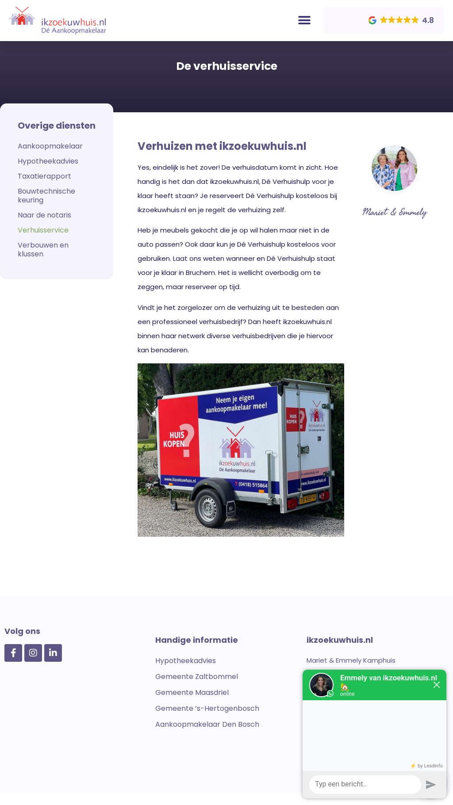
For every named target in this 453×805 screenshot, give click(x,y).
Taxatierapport (44, 188)
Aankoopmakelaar (50, 158)
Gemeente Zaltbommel (196, 689)
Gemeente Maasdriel (192, 705)
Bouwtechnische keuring (46, 207)
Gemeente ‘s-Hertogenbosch (207, 721)
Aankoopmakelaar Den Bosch (207, 737)
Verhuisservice (43, 242)
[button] (304, 21)
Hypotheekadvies (48, 173)
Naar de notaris (44, 227)
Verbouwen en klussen (43, 261)
